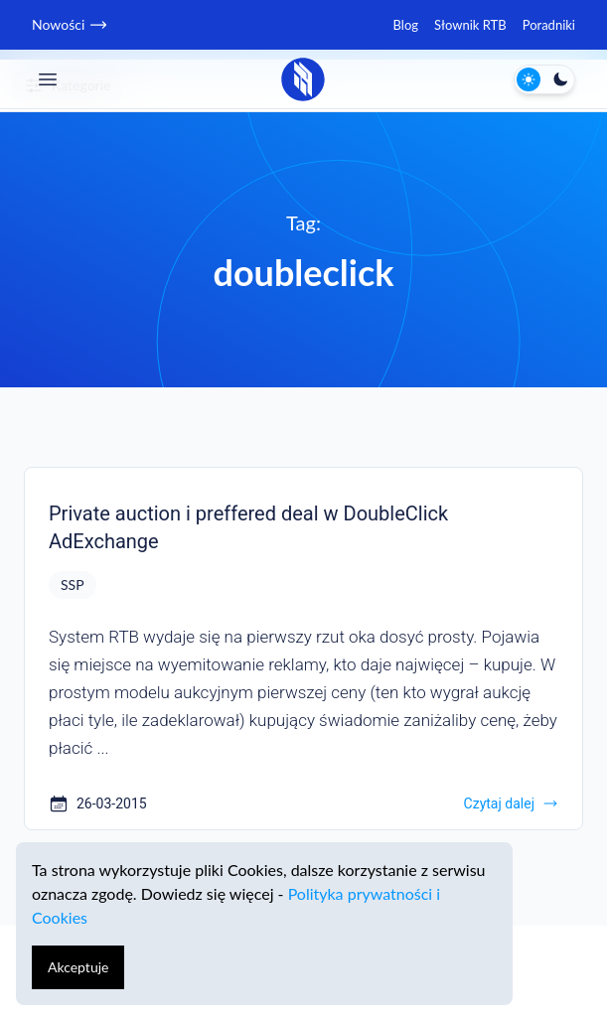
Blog (405, 25)
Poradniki (549, 25)
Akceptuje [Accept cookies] (78, 966)
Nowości (68, 25)
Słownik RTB (470, 25)
